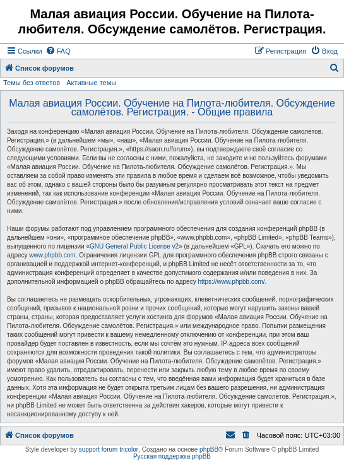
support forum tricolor (108, 449)
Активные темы (91, 82)
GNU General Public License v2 (134, 246)
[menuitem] (58, 51)
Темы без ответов (31, 82)
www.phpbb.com (52, 255)
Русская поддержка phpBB (172, 456)
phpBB (208, 449)
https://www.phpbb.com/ (231, 281)
